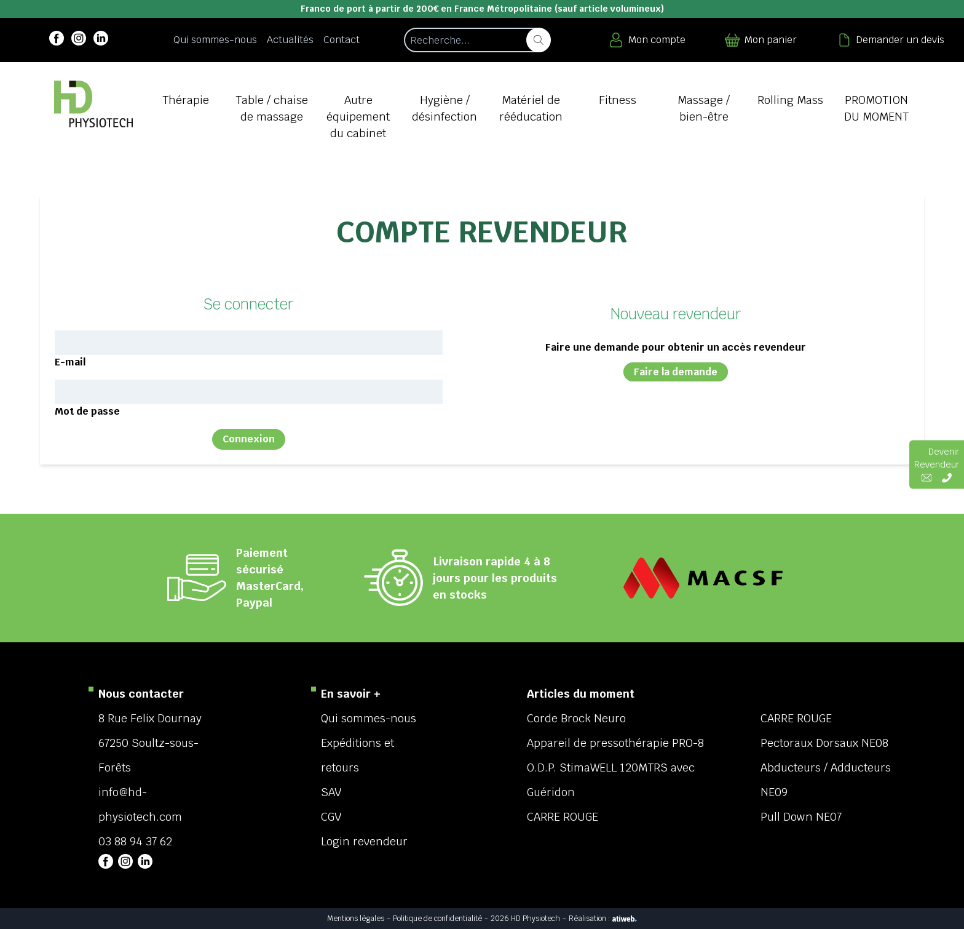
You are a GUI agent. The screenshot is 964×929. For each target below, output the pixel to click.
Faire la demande (675, 371)
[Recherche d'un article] (477, 40)
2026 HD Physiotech (525, 918)
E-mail (70, 362)
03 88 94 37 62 (135, 841)
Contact (341, 39)
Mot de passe (87, 411)
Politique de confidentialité (437, 918)
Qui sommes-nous (215, 39)
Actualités (290, 39)
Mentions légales (355, 918)
